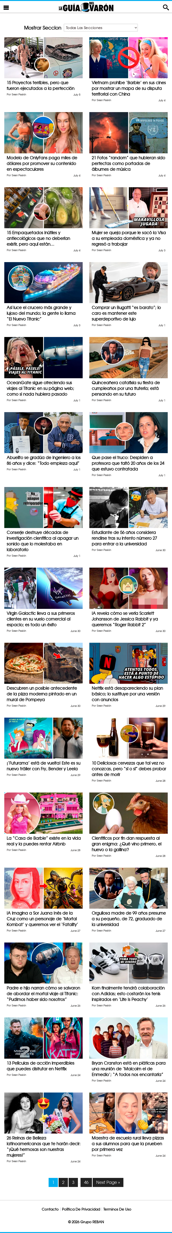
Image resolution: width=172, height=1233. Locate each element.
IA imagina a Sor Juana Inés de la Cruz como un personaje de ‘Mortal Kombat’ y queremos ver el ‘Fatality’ (42, 919)
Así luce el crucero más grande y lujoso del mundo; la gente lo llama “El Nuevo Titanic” (41, 313)
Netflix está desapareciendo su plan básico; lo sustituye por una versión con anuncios (127, 694)
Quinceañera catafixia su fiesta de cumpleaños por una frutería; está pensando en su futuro (126, 388)
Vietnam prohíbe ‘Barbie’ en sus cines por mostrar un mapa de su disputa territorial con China (129, 88)
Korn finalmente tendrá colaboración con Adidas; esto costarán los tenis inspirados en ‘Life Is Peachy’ (128, 993)
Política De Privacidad (81, 1209)
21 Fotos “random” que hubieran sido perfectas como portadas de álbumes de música (128, 163)
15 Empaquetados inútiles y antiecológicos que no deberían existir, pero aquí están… (38, 238)
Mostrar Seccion (42, 28)
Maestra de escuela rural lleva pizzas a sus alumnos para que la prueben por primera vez (128, 1143)
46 (86, 1182)
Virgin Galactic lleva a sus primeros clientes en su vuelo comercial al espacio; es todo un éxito (41, 619)
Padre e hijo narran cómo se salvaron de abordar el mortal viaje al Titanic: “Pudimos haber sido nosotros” (43, 993)
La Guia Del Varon (86, 7)
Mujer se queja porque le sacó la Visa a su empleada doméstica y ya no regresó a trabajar (129, 238)
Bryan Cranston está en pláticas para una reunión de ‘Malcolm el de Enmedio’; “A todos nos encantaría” (129, 1069)
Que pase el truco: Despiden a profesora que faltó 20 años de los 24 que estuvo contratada (128, 463)
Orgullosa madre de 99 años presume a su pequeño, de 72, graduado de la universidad (129, 919)
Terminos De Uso (117, 1209)
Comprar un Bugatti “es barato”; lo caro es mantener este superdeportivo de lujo (126, 313)
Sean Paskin (19, 94)
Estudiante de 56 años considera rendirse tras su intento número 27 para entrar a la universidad (124, 538)
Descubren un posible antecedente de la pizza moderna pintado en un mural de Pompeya (42, 694)
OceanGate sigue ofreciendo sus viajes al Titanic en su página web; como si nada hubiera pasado (40, 388)
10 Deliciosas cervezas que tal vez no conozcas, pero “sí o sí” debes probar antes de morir (129, 769)
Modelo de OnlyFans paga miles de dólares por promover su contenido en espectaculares (42, 163)
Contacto (50, 1209)
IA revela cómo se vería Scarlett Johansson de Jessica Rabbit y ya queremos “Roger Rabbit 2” (125, 619)
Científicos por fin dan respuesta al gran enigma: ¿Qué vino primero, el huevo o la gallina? (126, 844)
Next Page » (108, 1182)
